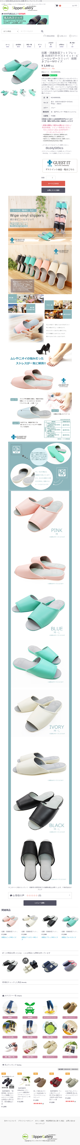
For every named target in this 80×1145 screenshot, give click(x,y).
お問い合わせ (70, 1121)
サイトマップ (40, 1123)
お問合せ (61, 45)
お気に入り (62, 36)
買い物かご (72, 44)
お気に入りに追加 (53, 190)
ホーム (8, 45)
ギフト (40, 45)
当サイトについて (10, 1121)
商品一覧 (29, 45)
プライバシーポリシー (25, 1121)
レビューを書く (40, 903)
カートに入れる (53, 183)
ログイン (73, 36)
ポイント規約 (39, 1121)
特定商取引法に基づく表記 (55, 1121)
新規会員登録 (48, 36)
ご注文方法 (50, 44)
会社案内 (18, 45)
